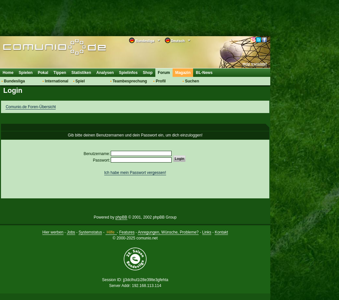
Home (8, 72)
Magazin (183, 72)
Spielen (26, 72)
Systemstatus (90, 232)
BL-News (204, 72)
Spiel (80, 81)
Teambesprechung (130, 81)
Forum (164, 72)
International (56, 81)
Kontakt (221, 232)
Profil (161, 81)
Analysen (105, 72)
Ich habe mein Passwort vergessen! (135, 172)
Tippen (59, 72)
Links (206, 232)
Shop (148, 72)
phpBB (121, 217)
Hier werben (53, 232)
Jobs (71, 232)
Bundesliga (14, 81)
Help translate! (255, 64)
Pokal (43, 72)
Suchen (192, 81)
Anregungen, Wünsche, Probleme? (168, 232)
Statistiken (81, 72)
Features (126, 232)
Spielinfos (128, 72)
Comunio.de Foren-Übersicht (31, 107)
